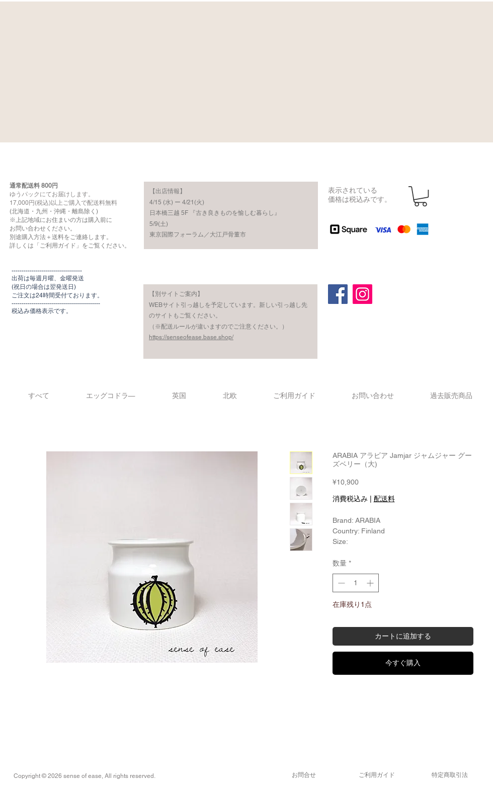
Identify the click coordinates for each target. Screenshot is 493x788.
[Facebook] (338, 294)
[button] (420, 196)
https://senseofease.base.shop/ (191, 337)
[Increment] (371, 583)
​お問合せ (304, 774)
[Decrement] (340, 583)
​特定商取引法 (450, 774)
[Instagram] (362, 294)
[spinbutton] (356, 583)
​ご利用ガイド (377, 774)
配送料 (384, 499)
